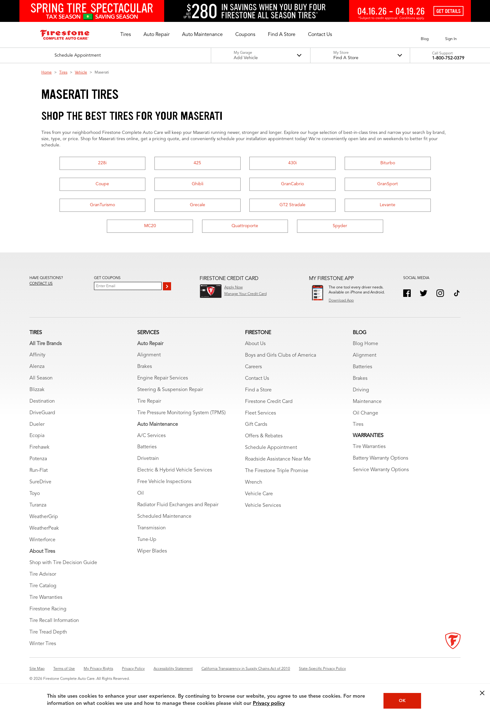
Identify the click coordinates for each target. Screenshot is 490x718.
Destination (42, 401)
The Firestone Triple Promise (276, 470)
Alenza (36, 366)
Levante (387, 205)
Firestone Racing (47, 609)
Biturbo (387, 163)
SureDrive (40, 482)
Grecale (197, 205)
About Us (255, 343)
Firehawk (39, 447)
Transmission (151, 528)
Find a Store (258, 390)
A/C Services (151, 435)
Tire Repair (149, 401)
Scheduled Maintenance (164, 516)
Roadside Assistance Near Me (278, 459)
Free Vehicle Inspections (164, 481)
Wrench (253, 482)
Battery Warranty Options (380, 458)
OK (402, 701)
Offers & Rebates (264, 436)
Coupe (102, 184)
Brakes (144, 366)
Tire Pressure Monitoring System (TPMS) (181, 412)
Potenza (38, 458)
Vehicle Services (263, 505)
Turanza (37, 505)
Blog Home (365, 343)
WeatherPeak (44, 528)
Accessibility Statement (173, 669)
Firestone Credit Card (269, 401)
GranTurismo (102, 205)
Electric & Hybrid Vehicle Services (174, 470)
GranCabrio (292, 184)
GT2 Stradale (292, 205)
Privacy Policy (133, 669)
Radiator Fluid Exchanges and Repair (177, 504)
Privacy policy (269, 703)
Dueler (36, 424)
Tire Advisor (42, 574)
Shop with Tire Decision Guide (63, 562)
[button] (125, 35)
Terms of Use (64, 669)
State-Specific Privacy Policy (322, 669)
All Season (41, 378)
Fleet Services (260, 413)
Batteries (147, 447)
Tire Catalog (42, 585)
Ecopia (36, 435)
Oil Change (365, 413)
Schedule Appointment (271, 447)
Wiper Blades (152, 551)
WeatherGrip (43, 516)
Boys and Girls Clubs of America (280, 355)
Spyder (340, 226)
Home (46, 72)
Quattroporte (245, 226)
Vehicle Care (259, 493)
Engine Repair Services (162, 378)
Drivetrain (148, 458)
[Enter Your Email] (128, 286)
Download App (341, 301)
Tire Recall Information (54, 620)
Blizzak (36, 389)
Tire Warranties (45, 597)
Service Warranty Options (381, 469)
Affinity (37, 355)
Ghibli (197, 184)
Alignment (149, 355)
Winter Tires (42, 643)
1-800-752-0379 (448, 58)
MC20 (150, 226)
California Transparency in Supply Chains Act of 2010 (245, 669)
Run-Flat (38, 470)
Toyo (34, 493)
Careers (253, 366)
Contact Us (257, 378)
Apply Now (233, 287)
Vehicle (81, 72)
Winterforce (42, 539)
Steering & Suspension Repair (170, 389)
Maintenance (367, 401)
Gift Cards (256, 424)
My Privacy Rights (98, 669)
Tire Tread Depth (48, 632)
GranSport (387, 184)
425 (197, 163)
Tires (63, 72)
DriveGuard (42, 412)
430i (292, 163)
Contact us (41, 284)
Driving (361, 390)
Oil (140, 493)
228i (102, 163)
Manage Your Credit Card (245, 294)
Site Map (36, 669)
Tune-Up (146, 539)
